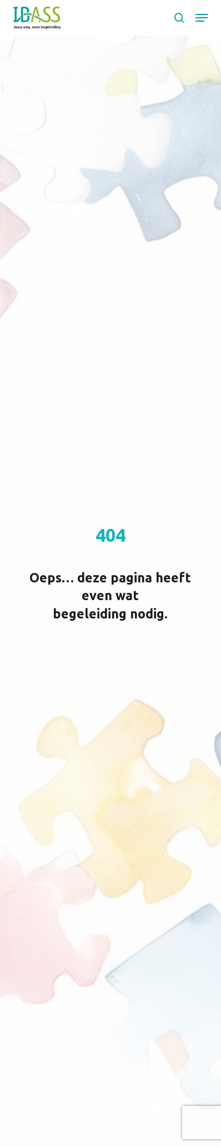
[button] (201, 17)
